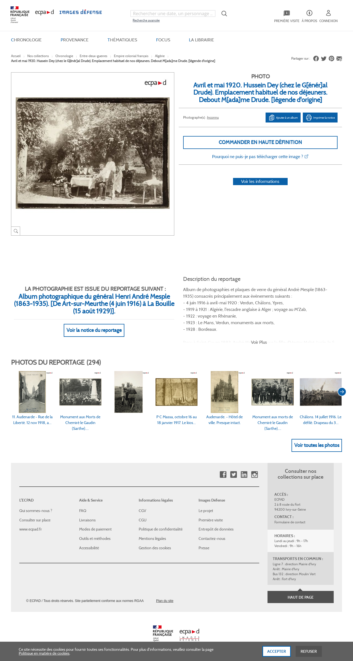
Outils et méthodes (95, 538)
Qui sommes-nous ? (35, 510)
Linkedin (243, 474)
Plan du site (164, 601)
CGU (142, 520)
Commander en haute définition (260, 142)
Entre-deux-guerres (93, 56)
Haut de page (301, 597)
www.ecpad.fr (30, 529)
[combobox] (172, 13)
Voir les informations (260, 181)
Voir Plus (259, 342)
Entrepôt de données (216, 529)
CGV (142, 510)
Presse (204, 547)
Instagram (254, 474)
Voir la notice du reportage (94, 330)
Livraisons (87, 520)
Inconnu (213, 117)
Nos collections (38, 56)
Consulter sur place (34, 520)
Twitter (233, 474)
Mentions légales (152, 538)
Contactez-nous (212, 538)
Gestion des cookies (155, 547)
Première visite (211, 520)
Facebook (223, 474)
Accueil (16, 56)
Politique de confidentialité (161, 529)
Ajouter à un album (283, 117)
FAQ (82, 510)
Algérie (160, 56)
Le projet (206, 510)
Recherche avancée (146, 20)
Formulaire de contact (289, 522)
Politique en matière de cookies (44, 654)
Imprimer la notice (320, 117)
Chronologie (64, 56)
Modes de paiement (95, 529)
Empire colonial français (131, 56)
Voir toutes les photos (316, 445)
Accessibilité (89, 547)
